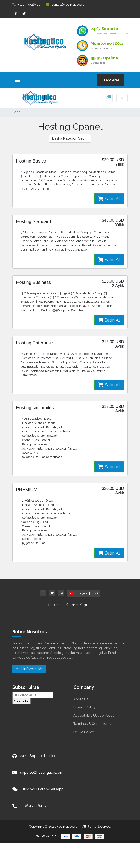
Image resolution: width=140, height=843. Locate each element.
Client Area (111, 80)
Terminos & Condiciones (92, 724)
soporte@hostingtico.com (41, 772)
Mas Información (29, 669)
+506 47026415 (26, 4)
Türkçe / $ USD (84, 593)
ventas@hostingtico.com (67, 4)
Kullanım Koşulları (79, 605)
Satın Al (109, 198)
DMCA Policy (83, 732)
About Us (80, 699)
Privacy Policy (84, 707)
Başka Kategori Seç (68, 138)
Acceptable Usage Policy (93, 716)
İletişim (53, 605)
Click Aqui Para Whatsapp (42, 789)
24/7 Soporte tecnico (38, 756)
